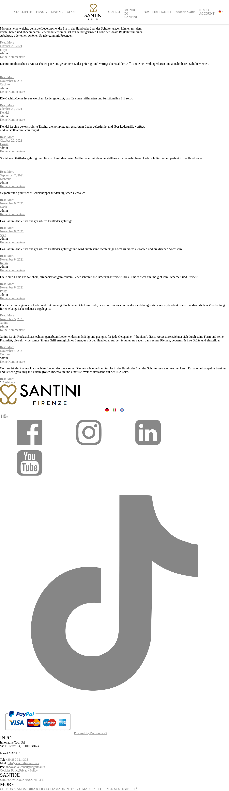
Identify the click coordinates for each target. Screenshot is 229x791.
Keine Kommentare (12, 56)
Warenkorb (185, 11)
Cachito (5, 84)
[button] (29, 446)
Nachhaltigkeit (157, 11)
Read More (7, 42)
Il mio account (206, 11)
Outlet (114, 11)
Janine (4, 322)
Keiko (4, 263)
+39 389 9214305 (17, 759)
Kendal (4, 112)
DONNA (23, 779)
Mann (56, 11)
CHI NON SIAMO (12, 789)
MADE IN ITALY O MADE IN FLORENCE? (84, 789)
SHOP (4, 779)
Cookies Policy (9, 770)
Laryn (4, 49)
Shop (71, 11)
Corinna (5, 354)
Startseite (23, 11)
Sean (3, 235)
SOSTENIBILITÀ (125, 789)
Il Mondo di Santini (130, 12)
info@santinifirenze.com (23, 763)
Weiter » (10, 382)
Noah (3, 207)
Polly (3, 291)
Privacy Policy (28, 770)
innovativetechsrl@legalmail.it (25, 767)
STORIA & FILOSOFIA (39, 789)
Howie (4, 144)
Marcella (5, 179)
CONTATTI (36, 779)
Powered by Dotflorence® (90, 733)
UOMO (13, 779)
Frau (40, 11)
